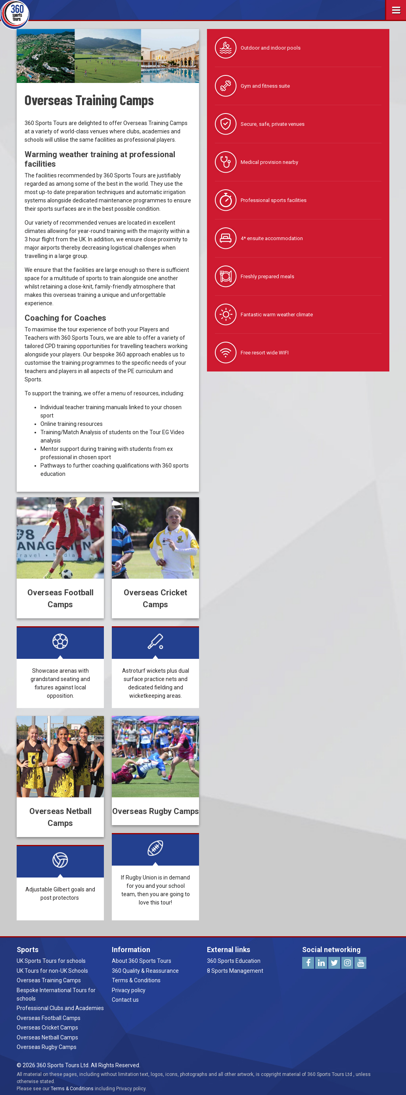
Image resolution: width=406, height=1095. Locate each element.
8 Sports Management (235, 971)
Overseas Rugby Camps (47, 1047)
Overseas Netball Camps (47, 1037)
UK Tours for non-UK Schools (52, 971)
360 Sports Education (233, 961)
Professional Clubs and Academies (60, 1008)
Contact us (125, 1000)
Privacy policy (129, 990)
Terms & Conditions (136, 980)
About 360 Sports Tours (141, 961)
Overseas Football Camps (48, 1018)
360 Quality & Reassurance (145, 971)
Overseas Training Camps (49, 980)
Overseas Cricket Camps (47, 1027)
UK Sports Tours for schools (51, 961)
